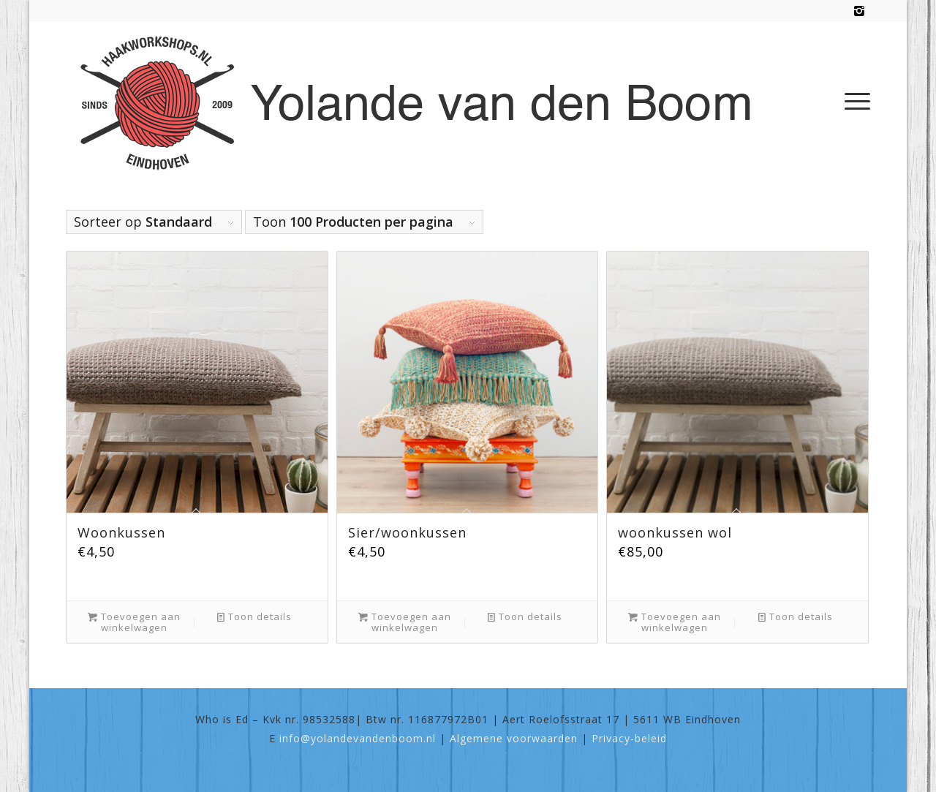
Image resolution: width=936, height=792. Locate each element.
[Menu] (852, 101)
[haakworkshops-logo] (423, 101)
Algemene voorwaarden (514, 738)
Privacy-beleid (629, 738)
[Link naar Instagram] (859, 11)
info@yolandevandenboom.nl (357, 738)
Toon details (254, 617)
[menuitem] (852, 101)
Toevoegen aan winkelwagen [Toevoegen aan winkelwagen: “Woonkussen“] (134, 622)
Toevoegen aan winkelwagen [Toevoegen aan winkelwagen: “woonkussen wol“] (674, 622)
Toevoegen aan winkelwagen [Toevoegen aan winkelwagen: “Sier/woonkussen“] (404, 622)
